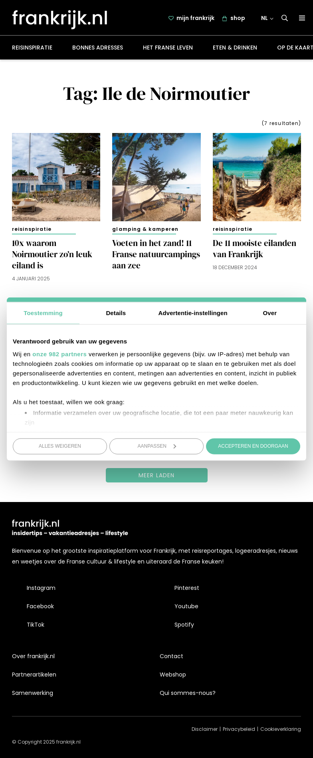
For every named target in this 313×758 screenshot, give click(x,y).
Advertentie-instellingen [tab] (193, 313)
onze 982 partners (59, 353)
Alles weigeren (60, 446)
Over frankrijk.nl (33, 656)
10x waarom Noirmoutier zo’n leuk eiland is (52, 256)
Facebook (40, 606)
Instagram (41, 588)
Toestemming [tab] (43, 313)
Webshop (173, 675)
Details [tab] (116, 313)
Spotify (184, 625)
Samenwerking (32, 693)
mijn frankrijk (196, 19)
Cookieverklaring (280, 729)
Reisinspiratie (32, 50)
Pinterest (186, 588)
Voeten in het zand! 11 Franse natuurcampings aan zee (156, 256)
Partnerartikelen (34, 675)
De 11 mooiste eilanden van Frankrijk (254, 251)
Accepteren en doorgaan (253, 446)
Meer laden (157, 477)
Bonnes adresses (97, 50)
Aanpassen (157, 446)
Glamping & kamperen (145, 230)
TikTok (35, 625)
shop (238, 19)
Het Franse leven (168, 50)
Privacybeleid (239, 729)
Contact (171, 656)
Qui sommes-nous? (188, 693)
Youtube (186, 606)
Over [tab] (270, 313)
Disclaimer (205, 729)
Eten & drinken (235, 50)
